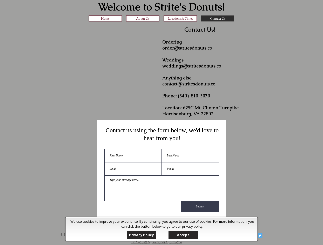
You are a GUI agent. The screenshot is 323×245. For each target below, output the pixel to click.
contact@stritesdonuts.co (188, 84)
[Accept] (183, 235)
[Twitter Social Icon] (259, 235)
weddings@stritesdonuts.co (191, 66)
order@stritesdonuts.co (187, 48)
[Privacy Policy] (141, 235)
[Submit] (200, 206)
